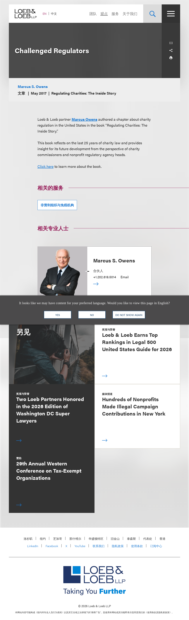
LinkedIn (32, 546)
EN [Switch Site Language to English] (45, 13)
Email (125, 277)
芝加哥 (57, 538)
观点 (104, 13)
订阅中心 (156, 546)
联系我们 (98, 546)
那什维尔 (75, 538)
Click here (45, 166)
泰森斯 (131, 538)
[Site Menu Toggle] (171, 13)
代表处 (147, 538)
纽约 (43, 538)
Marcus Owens (84, 119)
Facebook (52, 546)
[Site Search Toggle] (152, 13)
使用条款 (137, 546)
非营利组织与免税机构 (57, 205)
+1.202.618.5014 (104, 277)
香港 (162, 538)
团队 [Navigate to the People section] (93, 13)
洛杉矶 (28, 538)
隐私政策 (118, 546)
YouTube (80, 546)
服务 (115, 13)
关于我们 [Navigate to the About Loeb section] (130, 13)
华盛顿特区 (96, 538)
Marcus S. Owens (33, 86)
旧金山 (115, 538)
